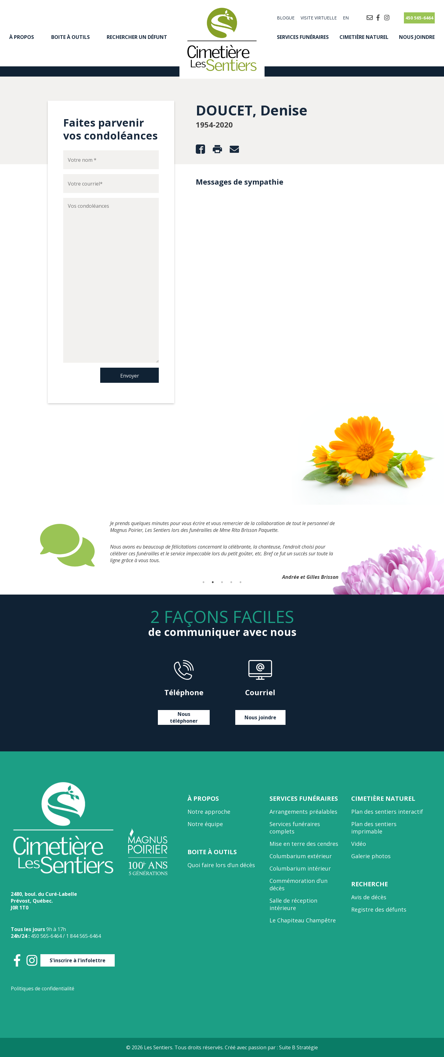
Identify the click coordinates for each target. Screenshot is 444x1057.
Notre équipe (205, 824)
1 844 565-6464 (83, 936)
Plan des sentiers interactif (387, 811)
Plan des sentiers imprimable (374, 827)
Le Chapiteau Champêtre (302, 920)
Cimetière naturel (363, 37)
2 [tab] (213, 582)
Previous (35, 545)
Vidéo (358, 843)
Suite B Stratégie (298, 1047)
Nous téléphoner (184, 717)
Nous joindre (417, 37)
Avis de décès (368, 897)
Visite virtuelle (319, 18)
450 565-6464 (419, 18)
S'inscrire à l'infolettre (77, 960)
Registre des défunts (378, 909)
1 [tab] (203, 582)
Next (408, 545)
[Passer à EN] (344, 18)
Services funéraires (303, 37)
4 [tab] (231, 582)
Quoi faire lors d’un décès (221, 865)
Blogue (285, 18)
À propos (21, 37)
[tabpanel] (222, 545)
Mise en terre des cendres (303, 843)
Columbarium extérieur (300, 856)
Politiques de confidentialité (42, 988)
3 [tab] (222, 582)
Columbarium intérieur (300, 868)
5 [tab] (240, 582)
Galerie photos (371, 856)
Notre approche (208, 811)
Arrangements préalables (303, 811)
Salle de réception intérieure (293, 904)
